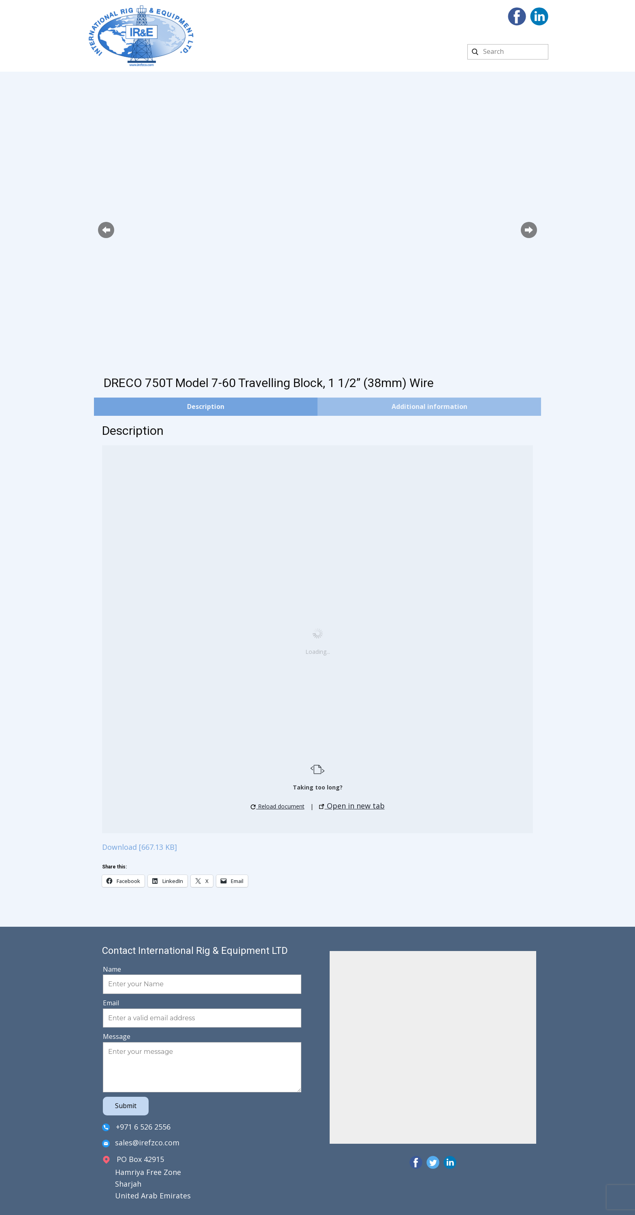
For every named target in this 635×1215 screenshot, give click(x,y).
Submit (125, 1105)
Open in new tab (352, 806)
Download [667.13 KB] (139, 847)
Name (112, 969)
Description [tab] (205, 406)
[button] (106, 230)
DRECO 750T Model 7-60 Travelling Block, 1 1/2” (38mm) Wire (269, 383)
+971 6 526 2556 (136, 1127)
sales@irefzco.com (140, 1143)
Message (116, 1036)
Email (111, 1002)
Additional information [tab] (429, 406)
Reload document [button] (278, 806)
